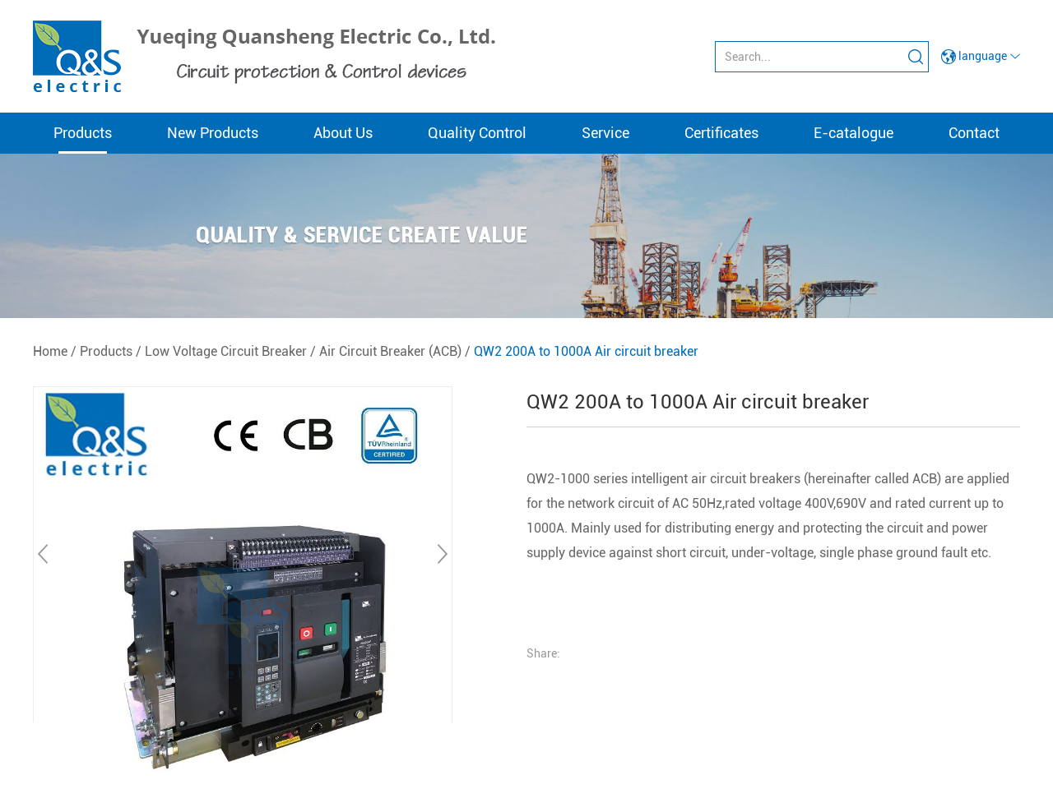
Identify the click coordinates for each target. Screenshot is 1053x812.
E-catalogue (853, 132)
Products (82, 132)
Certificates (721, 132)
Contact (974, 132)
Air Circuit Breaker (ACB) (390, 351)
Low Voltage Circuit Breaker (226, 351)
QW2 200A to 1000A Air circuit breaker (586, 351)
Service (605, 132)
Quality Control (477, 132)
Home (50, 351)
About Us (343, 132)
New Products (212, 132)
